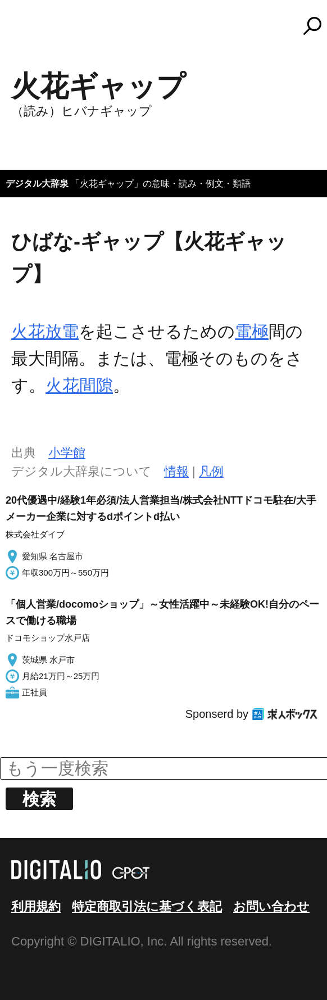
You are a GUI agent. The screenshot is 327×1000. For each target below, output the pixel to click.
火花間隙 (79, 385)
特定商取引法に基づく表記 (147, 906)
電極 (252, 331)
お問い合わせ (271, 906)
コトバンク (168, 26)
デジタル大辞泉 (37, 183)
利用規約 (36, 906)
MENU (28, 31)
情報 (176, 471)
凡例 (211, 471)
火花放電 (45, 331)
